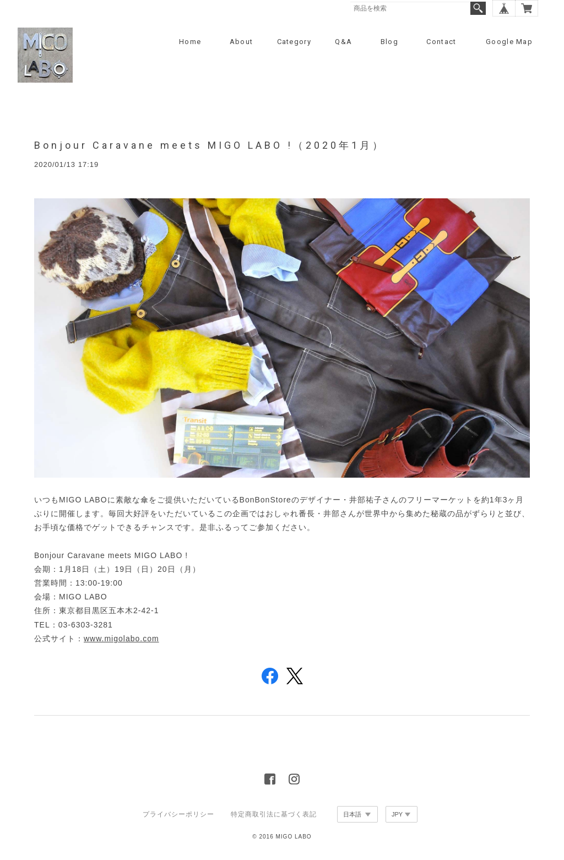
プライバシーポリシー (178, 814)
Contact (441, 41)
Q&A (343, 41)
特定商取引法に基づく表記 (274, 814)
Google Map (509, 41)
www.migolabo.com (121, 638)
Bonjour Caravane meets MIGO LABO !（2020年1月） (209, 145)
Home (190, 41)
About (241, 41)
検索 (478, 8)
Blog (389, 41)
